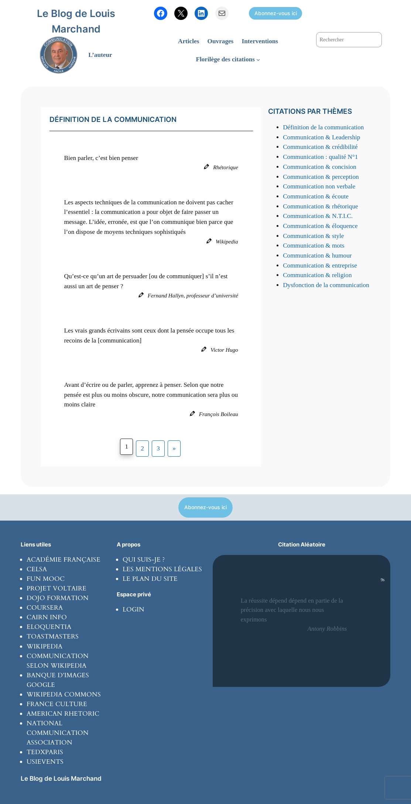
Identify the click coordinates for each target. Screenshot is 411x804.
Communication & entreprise (320, 265)
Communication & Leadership (321, 137)
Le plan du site (150, 579)
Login (133, 609)
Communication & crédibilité (320, 146)
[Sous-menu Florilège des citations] (258, 59)
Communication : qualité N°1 (320, 156)
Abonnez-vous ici (275, 13)
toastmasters (53, 636)
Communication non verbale (319, 186)
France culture (57, 704)
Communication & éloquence (320, 225)
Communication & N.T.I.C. (318, 215)
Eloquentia (49, 627)
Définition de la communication (323, 127)
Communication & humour (317, 255)
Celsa (37, 569)
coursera (45, 607)
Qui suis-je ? (144, 559)
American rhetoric (63, 713)
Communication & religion (317, 275)
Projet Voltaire (56, 588)
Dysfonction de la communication (326, 285)
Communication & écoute (316, 196)
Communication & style (313, 235)
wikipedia (44, 646)
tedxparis (45, 752)
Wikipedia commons (64, 694)
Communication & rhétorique (320, 206)
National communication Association (58, 733)
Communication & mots (313, 245)
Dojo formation (58, 598)
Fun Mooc (46, 579)
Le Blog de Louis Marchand (61, 778)
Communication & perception (321, 176)
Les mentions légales (162, 569)
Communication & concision (319, 166)
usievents (45, 761)
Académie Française (63, 559)
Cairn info (47, 617)
